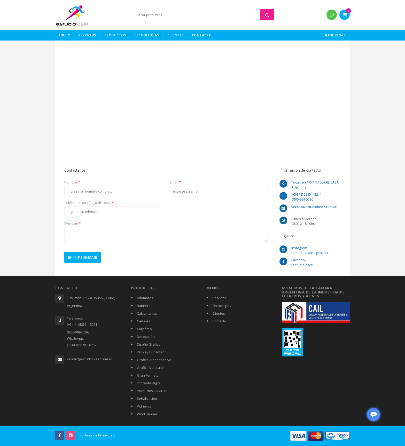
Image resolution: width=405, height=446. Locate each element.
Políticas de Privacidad (97, 435)
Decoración (146, 336)
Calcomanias (147, 313)
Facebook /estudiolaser (302, 262)
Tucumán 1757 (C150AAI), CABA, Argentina (91, 302)
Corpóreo (144, 328)
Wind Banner (147, 414)
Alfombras (145, 298)
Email (175, 182)
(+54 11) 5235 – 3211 (306, 194)
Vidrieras (144, 406)
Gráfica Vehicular (150, 367)
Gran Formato (148, 375)
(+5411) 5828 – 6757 (81, 345)
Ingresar (335, 35)
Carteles (143, 321)
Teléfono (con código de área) (89, 202)
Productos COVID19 (152, 390)
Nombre (72, 182)
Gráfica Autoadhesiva (154, 359)
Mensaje (72, 223)
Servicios (87, 35)
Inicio (64, 35)
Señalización (147, 398)
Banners (143, 305)
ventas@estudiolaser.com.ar (89, 359)
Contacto (202, 35)
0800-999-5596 (302, 199)
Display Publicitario (152, 352)
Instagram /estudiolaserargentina (309, 250)
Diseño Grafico (148, 344)
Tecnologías (146, 35)
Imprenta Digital (149, 383)
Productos (115, 35)
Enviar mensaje (82, 257)
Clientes (175, 35)
